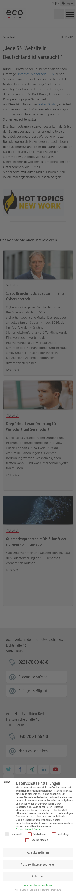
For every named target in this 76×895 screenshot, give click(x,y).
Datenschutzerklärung (28, 827)
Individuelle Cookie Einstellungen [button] (38, 882)
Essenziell (13, 831)
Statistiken (37, 831)
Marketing (60, 831)
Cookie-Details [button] (21, 888)
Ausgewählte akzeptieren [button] (38, 862)
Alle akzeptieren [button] (38, 850)
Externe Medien (36, 837)
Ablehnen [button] (38, 874)
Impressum (56, 888)
